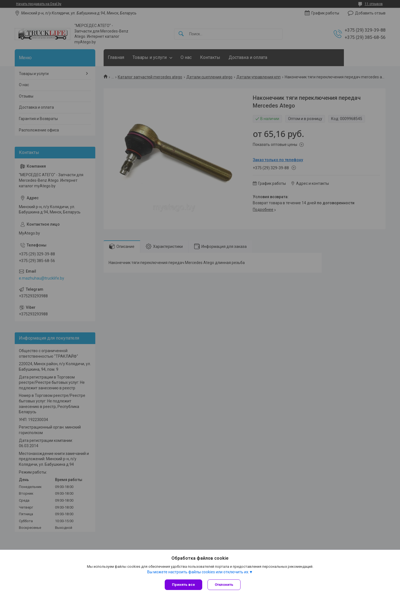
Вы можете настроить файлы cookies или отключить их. (198, 572)
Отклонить (224, 584)
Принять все (183, 584)
